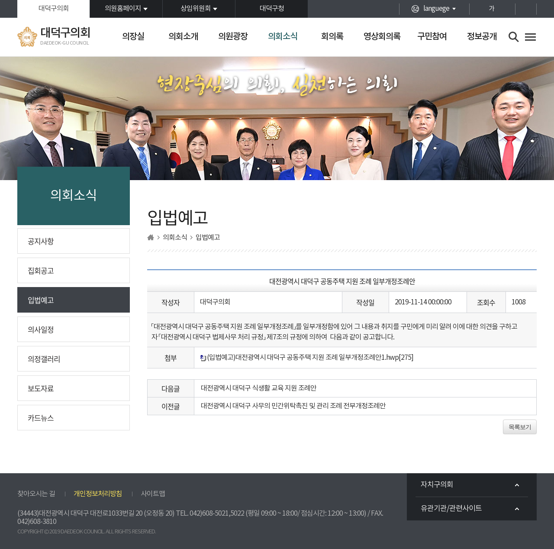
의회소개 (183, 37)
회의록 (332, 37)
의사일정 (41, 329)
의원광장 (233, 37)
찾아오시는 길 (36, 494)
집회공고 (41, 270)
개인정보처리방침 (98, 494)
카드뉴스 (41, 417)
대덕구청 (272, 9)
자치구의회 (437, 485)
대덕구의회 (54, 9)
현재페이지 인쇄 (526, 9)
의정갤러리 (44, 358)
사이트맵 (153, 494)
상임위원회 (195, 9)
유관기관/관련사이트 (451, 508)
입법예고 (41, 299)
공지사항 (41, 241)
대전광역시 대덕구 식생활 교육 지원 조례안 (258, 388)
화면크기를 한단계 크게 (476, 9)
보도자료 (41, 388)
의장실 (133, 37)
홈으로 (150, 237)
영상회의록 (382, 37)
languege (436, 9)
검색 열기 (514, 37)
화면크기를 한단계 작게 (506, 9)
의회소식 (282, 37)
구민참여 (432, 37)
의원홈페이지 (123, 9)
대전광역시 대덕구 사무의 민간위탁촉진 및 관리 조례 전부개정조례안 (293, 406)
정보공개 (481, 37)
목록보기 (520, 426)
